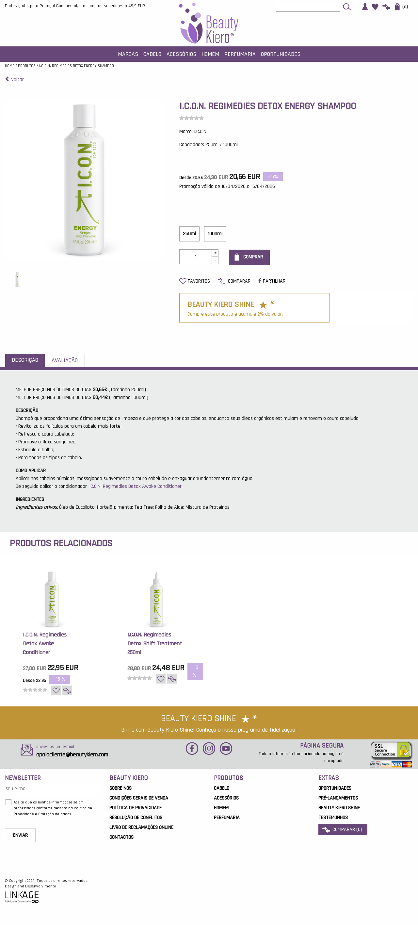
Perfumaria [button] (240, 54)
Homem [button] (210, 54)
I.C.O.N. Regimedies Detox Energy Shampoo (76, 65)
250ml (189, 233)
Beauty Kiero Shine (339, 807)
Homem (221, 807)
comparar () (342, 829)
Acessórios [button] (181, 54)
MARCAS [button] (128, 54)
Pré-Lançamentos (338, 798)
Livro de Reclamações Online (141, 827)
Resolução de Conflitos (135, 817)
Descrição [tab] (25, 360)
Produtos (27, 65)
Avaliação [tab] (65, 360)
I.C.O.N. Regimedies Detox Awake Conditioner (135, 486)
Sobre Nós (120, 788)
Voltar (14, 79)
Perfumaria (227, 817)
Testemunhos (333, 817)
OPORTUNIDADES (334, 788)
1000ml (215, 233)
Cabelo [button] (152, 54)
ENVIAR (20, 835)
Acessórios (226, 798)
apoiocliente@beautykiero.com (72, 754)
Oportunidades (280, 54)
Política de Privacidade (135, 807)
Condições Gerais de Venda (138, 798)
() (401, 6)
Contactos (121, 837)
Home (9, 65)
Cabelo (221, 788)
